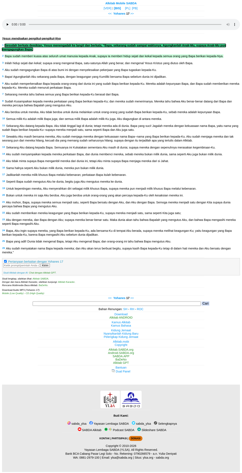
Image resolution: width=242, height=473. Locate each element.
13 (3, 147)
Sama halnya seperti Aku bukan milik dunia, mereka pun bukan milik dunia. (55, 168)
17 (3, 174)
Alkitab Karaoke (66, 282)
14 (3, 154)
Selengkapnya (165, 423)
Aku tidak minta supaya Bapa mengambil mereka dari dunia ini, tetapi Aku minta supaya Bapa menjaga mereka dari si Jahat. (87, 161)
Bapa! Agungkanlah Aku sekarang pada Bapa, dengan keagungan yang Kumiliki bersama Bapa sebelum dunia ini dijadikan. (85, 76)
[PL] (127, 8)
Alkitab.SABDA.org (121, 349)
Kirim (45, 265)
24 (3, 230)
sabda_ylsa (76, 423)
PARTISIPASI (119, 438)
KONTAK (105, 438)
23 (3, 219)
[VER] (107, 8)
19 (3, 188)
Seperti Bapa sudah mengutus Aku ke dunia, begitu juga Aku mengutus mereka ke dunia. (64, 181)
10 (3, 118)
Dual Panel (121, 371)
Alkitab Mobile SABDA (121, 3)
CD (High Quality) (35, 293)
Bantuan (121, 367)
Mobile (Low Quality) (13, 293)
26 (3, 248)
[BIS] (117, 8)
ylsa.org (148, 457)
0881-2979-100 (89, 457)
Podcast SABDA (119, 430)
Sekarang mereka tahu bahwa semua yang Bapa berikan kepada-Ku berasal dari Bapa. (62, 94)
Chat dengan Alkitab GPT (42, 272)
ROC (140, 309)
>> (132, 13)
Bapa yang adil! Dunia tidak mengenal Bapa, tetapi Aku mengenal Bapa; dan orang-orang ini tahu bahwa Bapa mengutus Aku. (88, 241)
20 (3, 195)
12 (3, 136)
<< (110, 13)
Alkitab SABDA (40, 278)
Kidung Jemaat (121, 330)
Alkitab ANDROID (121, 317)
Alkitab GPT (121, 362)
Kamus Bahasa (121, 325)
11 (3, 125)
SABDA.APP (121, 356)
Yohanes (119, 13)
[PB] (135, 8)
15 (3, 160)
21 (3, 202)
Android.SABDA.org (121, 353)
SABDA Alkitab (89, 430)
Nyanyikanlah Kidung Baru (121, 333)
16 (3, 167)
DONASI (135, 438)
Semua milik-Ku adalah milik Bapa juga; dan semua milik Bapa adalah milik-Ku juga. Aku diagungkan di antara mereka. (84, 119)
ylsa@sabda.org (121, 457)
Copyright (121, 345)
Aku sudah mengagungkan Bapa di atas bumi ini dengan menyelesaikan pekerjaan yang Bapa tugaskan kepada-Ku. (81, 70)
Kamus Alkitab (121, 322)
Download (121, 314)
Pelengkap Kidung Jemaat (121, 337)
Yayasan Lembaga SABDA (109, 423)
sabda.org (162, 457)
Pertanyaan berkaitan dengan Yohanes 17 (35, 261)
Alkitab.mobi (121, 341)
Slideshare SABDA (151, 430)
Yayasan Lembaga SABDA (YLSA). (107, 449)
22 (3, 212)
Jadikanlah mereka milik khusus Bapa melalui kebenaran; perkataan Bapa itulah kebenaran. (66, 174)
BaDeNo (43, 285)
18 (3, 181)
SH (125, 309)
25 (3, 241)
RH (132, 309)
